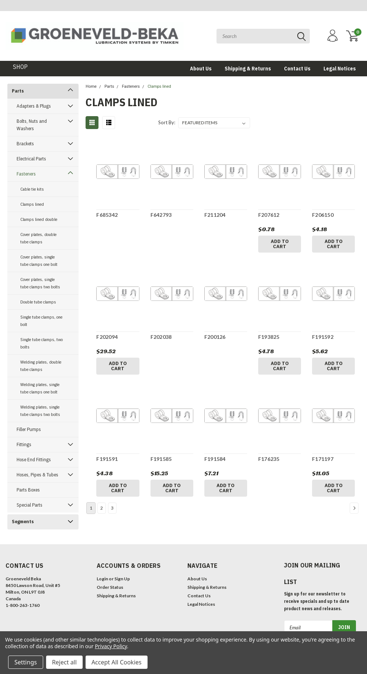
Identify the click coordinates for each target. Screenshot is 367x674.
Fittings (24, 444)
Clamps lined (32, 204)
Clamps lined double (38, 219)
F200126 (215, 337)
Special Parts (29, 505)
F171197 (322, 459)
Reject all (64, 662)
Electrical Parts (31, 159)
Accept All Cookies (116, 662)
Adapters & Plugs (34, 106)
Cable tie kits (32, 189)
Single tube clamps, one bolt (41, 320)
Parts (18, 91)
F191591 (107, 459)
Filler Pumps (29, 429)
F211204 (215, 215)
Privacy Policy (111, 646)
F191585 (161, 459)
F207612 (269, 215)
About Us (201, 68)
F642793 (161, 215)
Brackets (25, 143)
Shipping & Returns (248, 68)
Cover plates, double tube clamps (38, 238)
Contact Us (297, 68)
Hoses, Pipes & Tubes (37, 475)
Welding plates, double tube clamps (40, 365)
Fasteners (26, 174)
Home (91, 86)
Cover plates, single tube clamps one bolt (39, 260)
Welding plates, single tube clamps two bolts (40, 410)
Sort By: (166, 122)
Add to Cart (280, 244)
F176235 (269, 459)
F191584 (215, 459)
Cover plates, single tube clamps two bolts (40, 283)
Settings (25, 662)
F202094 (107, 337)
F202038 (161, 337)
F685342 (107, 215)
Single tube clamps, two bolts (41, 343)
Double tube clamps (38, 302)
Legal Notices (339, 68)
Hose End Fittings (34, 459)
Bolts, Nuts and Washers (32, 125)
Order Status (110, 587)
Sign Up (122, 578)
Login (102, 578)
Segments (23, 521)
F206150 (322, 215)
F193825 (269, 337)
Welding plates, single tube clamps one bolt (39, 388)
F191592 (322, 337)
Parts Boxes (28, 490)
